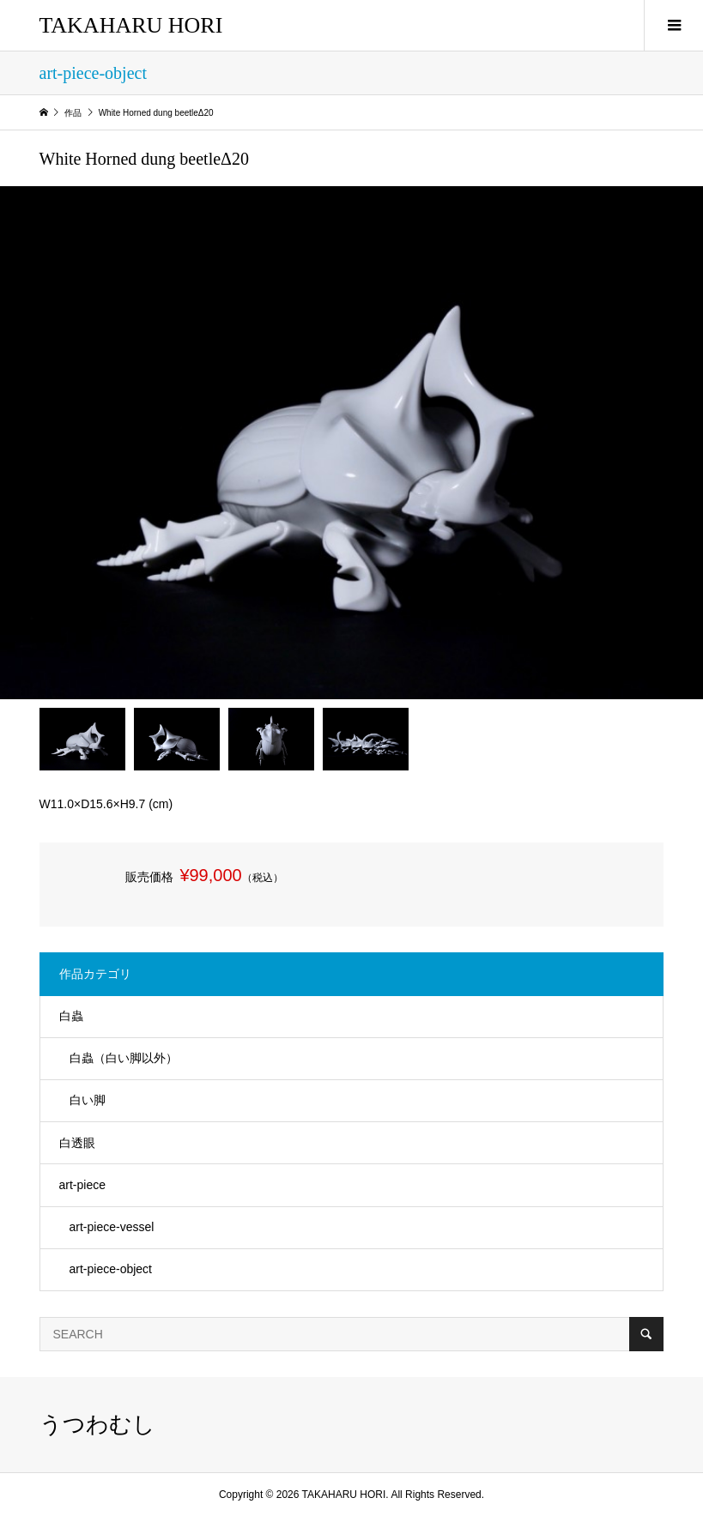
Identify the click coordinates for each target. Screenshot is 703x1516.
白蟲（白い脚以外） (124, 1058)
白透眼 (77, 1143)
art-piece (82, 1185)
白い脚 (88, 1100)
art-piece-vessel (112, 1227)
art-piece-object (111, 1269)
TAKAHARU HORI (131, 25)
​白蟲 (71, 1016)
